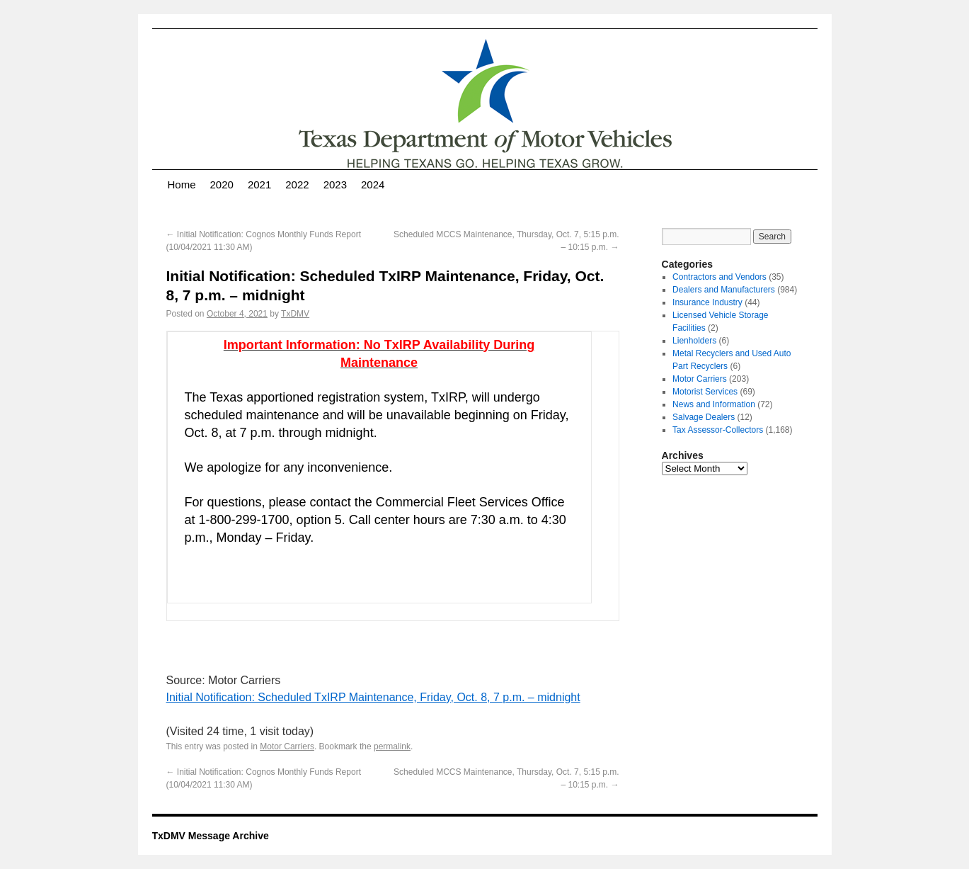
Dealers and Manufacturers (723, 290)
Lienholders (694, 341)
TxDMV (295, 314)
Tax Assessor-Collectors (717, 430)
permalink (392, 746)
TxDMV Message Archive (210, 835)
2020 (222, 184)
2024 (372, 184)
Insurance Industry (707, 302)
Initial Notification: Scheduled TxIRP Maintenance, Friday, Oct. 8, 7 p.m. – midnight (373, 697)
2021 (259, 184)
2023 (335, 184)
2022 (297, 184)
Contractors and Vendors (719, 277)
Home (182, 184)
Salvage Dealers (703, 417)
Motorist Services (705, 392)
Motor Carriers (287, 746)
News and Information (713, 404)
